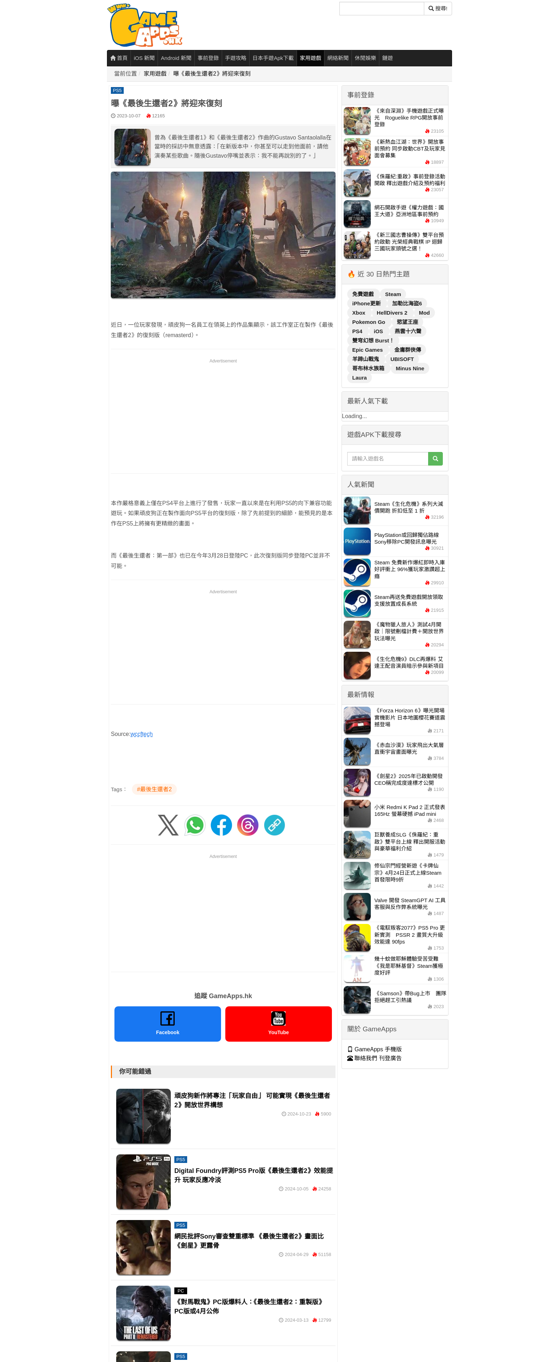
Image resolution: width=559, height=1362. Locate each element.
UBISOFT (402, 359)
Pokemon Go (369, 322)
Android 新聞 (176, 58)
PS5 (117, 90)
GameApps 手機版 (374, 1049)
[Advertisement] (223, 415)
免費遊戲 (363, 294)
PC (181, 1291)
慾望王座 (407, 322)
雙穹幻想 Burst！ (373, 340)
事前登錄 (208, 58)
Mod (424, 313)
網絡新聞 (338, 58)
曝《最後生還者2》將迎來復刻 (212, 74)
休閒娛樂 (365, 58)
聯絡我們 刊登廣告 (374, 1058)
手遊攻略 (235, 58)
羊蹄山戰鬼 (366, 359)
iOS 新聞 (144, 58)
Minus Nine (410, 368)
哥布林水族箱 (369, 368)
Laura (359, 378)
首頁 (119, 58)
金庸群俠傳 (407, 350)
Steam (393, 294)
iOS (379, 331)
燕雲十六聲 (408, 331)
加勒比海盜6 (407, 303)
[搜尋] (381, 8)
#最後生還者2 (154, 789)
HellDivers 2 (393, 313)
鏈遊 (387, 58)
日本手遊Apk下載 (273, 58)
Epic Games (368, 350)
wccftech (141, 734)
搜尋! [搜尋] (438, 8)
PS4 (358, 331)
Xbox (359, 313)
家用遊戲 (310, 58)
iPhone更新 (367, 303)
